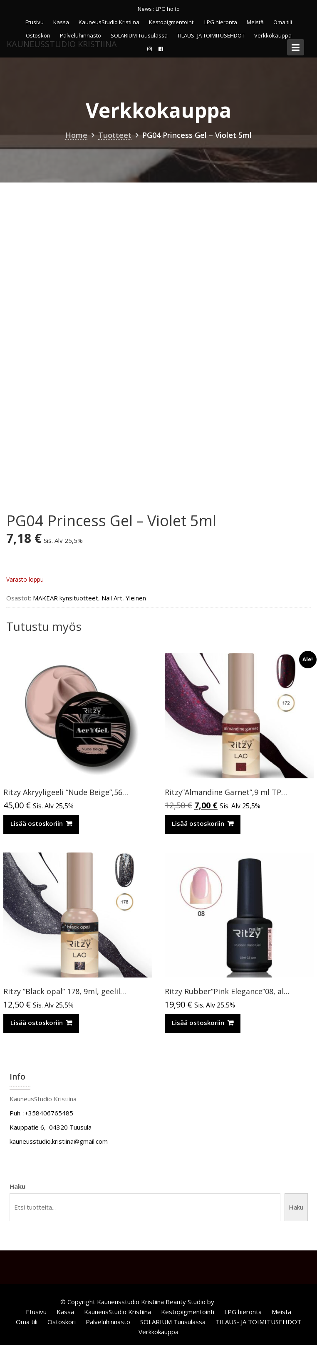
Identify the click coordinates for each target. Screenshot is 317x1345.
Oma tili (282, 22)
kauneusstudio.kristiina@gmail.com (59, 1141)
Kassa (61, 22)
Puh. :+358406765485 (41, 1113)
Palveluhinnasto (108, 1322)
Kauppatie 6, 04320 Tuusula (51, 1127)
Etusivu (34, 22)
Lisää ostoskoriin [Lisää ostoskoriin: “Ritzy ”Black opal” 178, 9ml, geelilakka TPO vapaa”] (36, 1022)
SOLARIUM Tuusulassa (173, 1322)
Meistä (255, 22)
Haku (17, 1186)
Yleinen (136, 598)
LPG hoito (168, 8)
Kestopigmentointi (172, 22)
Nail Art (112, 598)
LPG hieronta (220, 22)
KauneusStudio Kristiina (109, 22)
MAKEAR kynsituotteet (65, 598)
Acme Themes (236, 1302)
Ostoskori (61, 1322)
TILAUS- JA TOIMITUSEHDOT (258, 1322)
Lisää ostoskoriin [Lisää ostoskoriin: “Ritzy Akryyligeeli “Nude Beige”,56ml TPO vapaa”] (36, 823)
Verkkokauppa (158, 1332)
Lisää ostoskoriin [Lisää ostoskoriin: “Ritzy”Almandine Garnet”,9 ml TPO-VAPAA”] (198, 823)
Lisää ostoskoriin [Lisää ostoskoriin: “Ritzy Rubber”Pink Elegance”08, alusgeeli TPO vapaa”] (198, 1022)
